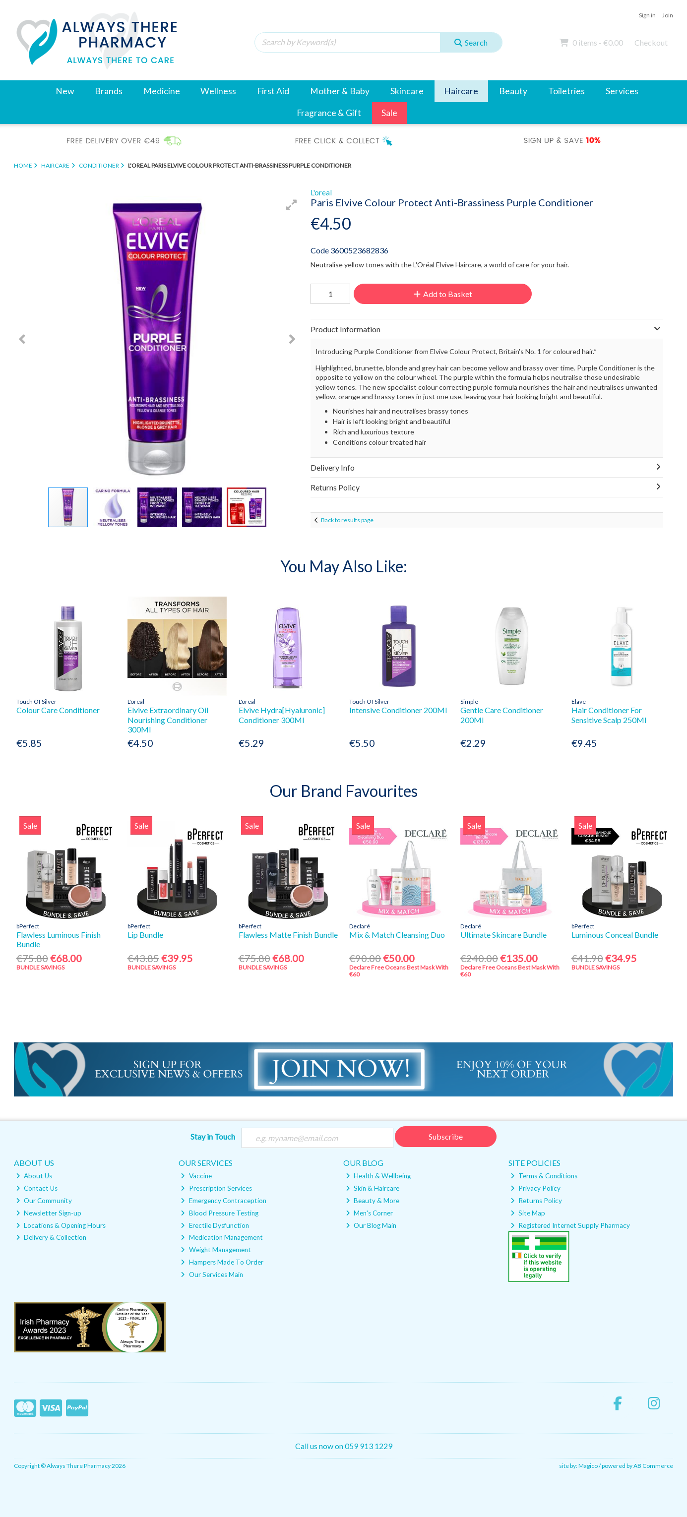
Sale (389, 113)
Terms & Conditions (543, 1176)
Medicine (161, 91)
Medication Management (221, 1237)
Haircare (461, 91)
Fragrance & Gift (329, 113)
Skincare (407, 91)
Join (667, 15)
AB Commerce (653, 1465)
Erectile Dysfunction (215, 1225)
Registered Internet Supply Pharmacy (570, 1225)
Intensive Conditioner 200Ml (398, 710)
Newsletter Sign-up (48, 1213)
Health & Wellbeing (378, 1176)
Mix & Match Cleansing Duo (397, 934)
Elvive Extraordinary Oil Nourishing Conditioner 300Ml (167, 719)
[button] (292, 205)
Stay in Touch (212, 1136)
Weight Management (215, 1250)
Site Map (527, 1213)
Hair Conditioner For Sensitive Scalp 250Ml (608, 714)
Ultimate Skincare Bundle (503, 934)
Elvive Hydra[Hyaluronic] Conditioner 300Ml (282, 714)
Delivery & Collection (51, 1237)
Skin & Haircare (372, 1188)
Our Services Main (212, 1274)
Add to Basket (443, 294)
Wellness (218, 91)
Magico (588, 1465)
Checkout (651, 42)
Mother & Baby (340, 91)
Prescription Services (216, 1188)
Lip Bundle (145, 934)
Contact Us (37, 1188)
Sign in (647, 15)
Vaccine (196, 1176)
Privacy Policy (535, 1188)
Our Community (44, 1201)
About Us (34, 1176)
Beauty (513, 91)
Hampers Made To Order (222, 1262)
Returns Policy (536, 1201)
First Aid (273, 91)
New (65, 91)
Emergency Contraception (223, 1201)
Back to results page (347, 520)
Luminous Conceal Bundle (614, 934)
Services (622, 91)
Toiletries (566, 91)
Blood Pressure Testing (219, 1213)
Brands (109, 91)
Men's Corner (369, 1213)
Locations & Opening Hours (61, 1225)
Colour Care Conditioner (58, 710)
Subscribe (446, 1136)
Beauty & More (372, 1201)
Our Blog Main (371, 1225)
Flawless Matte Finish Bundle (288, 934)
